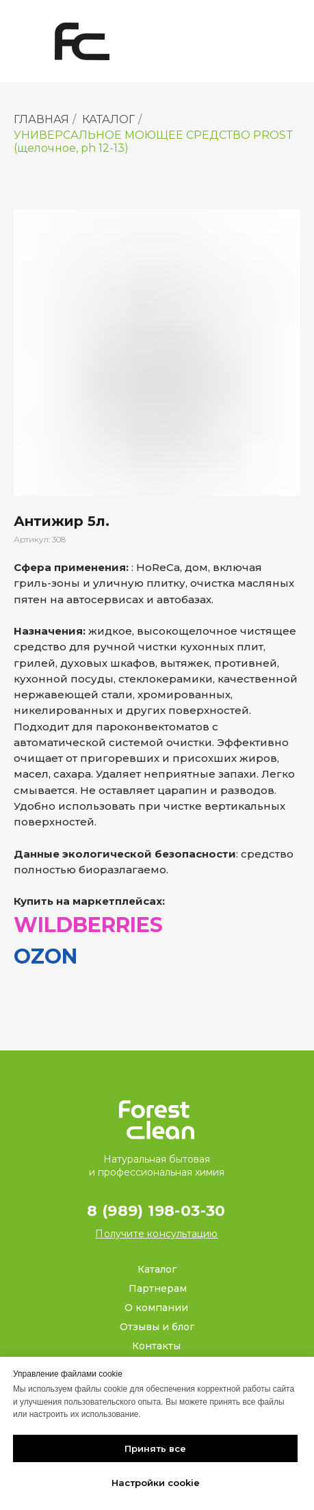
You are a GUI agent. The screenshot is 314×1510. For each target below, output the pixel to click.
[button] (156, 1234)
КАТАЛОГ (108, 119)
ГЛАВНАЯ (41, 119)
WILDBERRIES (88, 925)
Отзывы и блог (157, 1327)
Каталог (157, 1269)
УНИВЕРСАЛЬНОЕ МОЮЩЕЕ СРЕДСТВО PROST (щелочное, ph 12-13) (153, 142)
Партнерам (158, 1288)
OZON (45, 956)
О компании (156, 1307)
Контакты (156, 1346)
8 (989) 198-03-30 (156, 1211)
